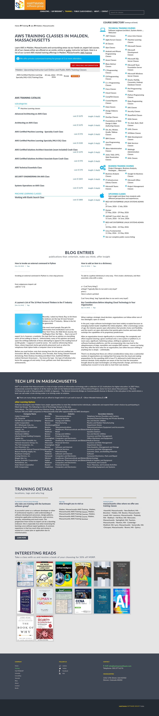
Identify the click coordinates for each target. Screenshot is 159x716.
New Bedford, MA (131, 510)
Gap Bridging (56, 11)
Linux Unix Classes (135, 36)
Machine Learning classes (30, 108)
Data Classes (110, 107)
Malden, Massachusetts (45, 26)
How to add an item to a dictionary (96, 263)
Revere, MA (129, 527)
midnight (26, 360)
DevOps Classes (112, 117)
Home (17, 26)
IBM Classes (110, 138)
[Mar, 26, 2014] (19, 305)
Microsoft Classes (134, 46)
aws (32, 26)
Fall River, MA (121, 518)
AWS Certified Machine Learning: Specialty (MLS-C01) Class (40, 141)
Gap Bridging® (19, 671)
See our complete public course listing (120, 237)
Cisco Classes (111, 89)
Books (17, 688)
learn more (21, 538)
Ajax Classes (110, 47)
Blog (16, 681)
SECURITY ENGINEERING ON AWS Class (32, 176)
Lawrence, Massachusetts (122, 515)
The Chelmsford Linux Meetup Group (40, 409)
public (68, 50)
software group (129, 706)
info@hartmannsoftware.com (120, 666)
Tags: (28, 266)
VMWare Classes (134, 133)
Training (68, 11)
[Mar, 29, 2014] (85, 266)
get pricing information (85, 65)
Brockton (106, 513)
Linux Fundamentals (113, 231)
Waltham (110, 518)
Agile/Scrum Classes (113, 40)
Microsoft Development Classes (133, 52)
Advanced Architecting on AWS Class (31, 114)
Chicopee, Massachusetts (113, 527)
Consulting (44, 11)
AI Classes (109, 44)
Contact (105, 11)
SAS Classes (132, 107)
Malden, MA (116, 513)
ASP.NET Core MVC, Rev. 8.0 (117, 216)
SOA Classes (132, 119)
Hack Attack (19, 409)
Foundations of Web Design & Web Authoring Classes (113, 123)
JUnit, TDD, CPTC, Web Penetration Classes (113, 157)
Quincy (137, 527)
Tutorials (17, 678)
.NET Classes (110, 36)
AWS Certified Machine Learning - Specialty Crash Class (39, 132)
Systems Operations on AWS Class (29, 185)
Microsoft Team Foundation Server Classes (135, 67)
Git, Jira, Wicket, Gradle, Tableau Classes (112, 132)
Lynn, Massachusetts (123, 525)
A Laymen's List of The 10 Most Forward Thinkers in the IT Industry (43, 302)
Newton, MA (121, 522)
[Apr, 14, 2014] (85, 307)
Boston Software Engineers (66, 409)
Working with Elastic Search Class (29, 197)
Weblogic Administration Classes (133, 151)
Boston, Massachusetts (131, 513)
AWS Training (86, 53)
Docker (108, 210)
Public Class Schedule (83, 11)
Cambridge (131, 522)
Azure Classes (111, 60)
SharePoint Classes (135, 115)
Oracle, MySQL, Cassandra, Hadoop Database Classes (135, 82)
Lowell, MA (107, 515)
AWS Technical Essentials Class (28, 167)
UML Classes (133, 129)
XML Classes (132, 158)
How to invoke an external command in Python (35, 263)
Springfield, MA (122, 520)
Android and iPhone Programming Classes (113, 53)
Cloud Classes (111, 93)
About (96, 11)
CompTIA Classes (112, 97)
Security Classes (134, 111)
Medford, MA (108, 525)
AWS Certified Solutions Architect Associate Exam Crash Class (41, 158)
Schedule (17, 673)
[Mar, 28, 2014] (19, 266)
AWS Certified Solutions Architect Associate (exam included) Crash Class (46, 150)
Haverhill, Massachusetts (113, 510)
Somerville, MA (138, 525)
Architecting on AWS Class (26, 123)
